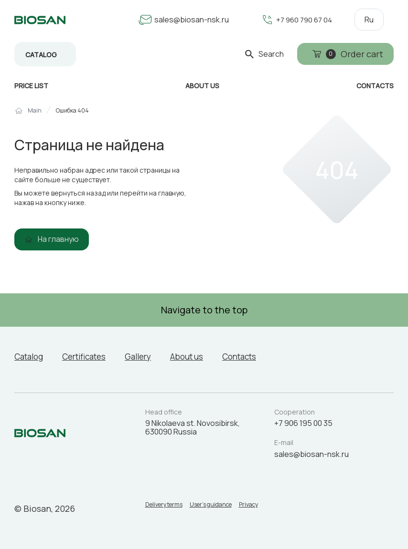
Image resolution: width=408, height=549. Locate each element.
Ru (369, 19)
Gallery (148, 356)
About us (199, 356)
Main (35, 110)
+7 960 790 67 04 (302, 19)
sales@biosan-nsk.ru (187, 19)
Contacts (255, 356)
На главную (58, 239)
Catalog (41, 54)
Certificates (90, 356)
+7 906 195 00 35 (303, 423)
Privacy (262, 506)
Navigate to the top (204, 309)
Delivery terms (164, 506)
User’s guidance (218, 506)
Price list (31, 85)
